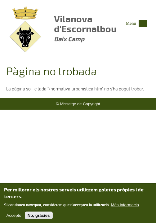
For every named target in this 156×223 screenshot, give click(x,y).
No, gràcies (39, 217)
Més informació (125, 206)
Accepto (14, 217)
